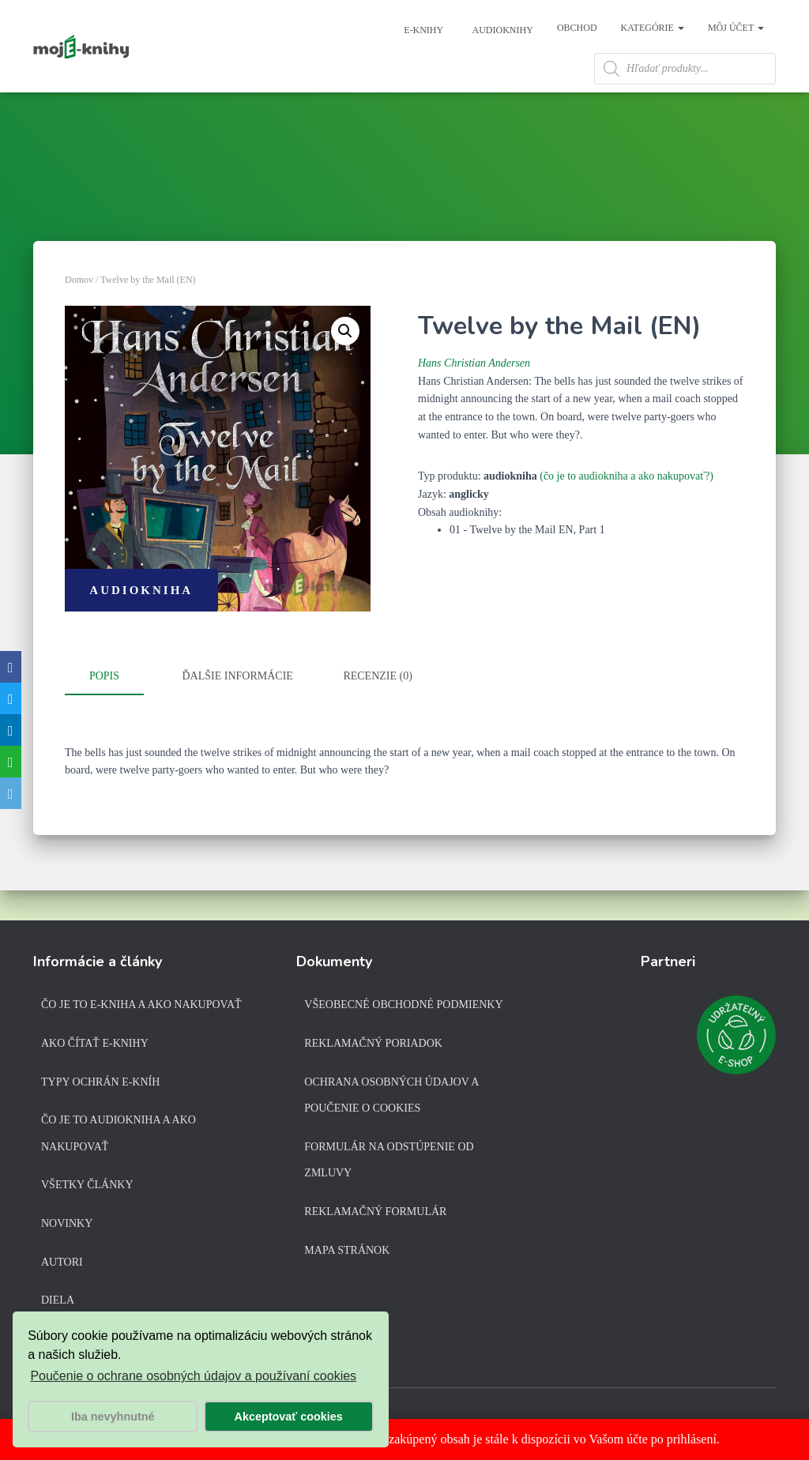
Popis (104, 711)
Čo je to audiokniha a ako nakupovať (118, 1137)
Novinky (66, 1226)
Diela (57, 1304)
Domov (79, 314)
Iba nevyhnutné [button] (113, 1416)
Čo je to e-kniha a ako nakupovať (141, 1008)
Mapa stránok (346, 1253)
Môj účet (736, 27)
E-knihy (422, 30)
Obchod (577, 27)
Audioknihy (501, 30)
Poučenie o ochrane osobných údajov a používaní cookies (193, 1376)
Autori (62, 1265)
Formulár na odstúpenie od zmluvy (388, 1163)
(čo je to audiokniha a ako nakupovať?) (626, 511)
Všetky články (87, 1189)
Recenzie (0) (377, 711)
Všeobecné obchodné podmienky (403, 1008)
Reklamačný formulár (375, 1215)
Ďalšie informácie (237, 711)
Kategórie (652, 27)
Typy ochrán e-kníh (100, 1085)
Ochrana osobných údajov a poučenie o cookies (391, 1098)
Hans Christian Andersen (474, 398)
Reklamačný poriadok (373, 1046)
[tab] (116, 712)
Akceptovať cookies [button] (289, 1416)
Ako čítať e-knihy (95, 1046)
